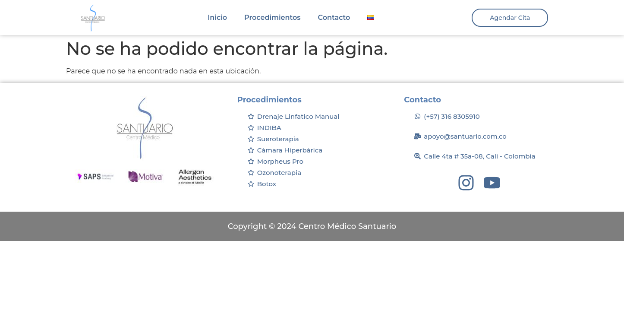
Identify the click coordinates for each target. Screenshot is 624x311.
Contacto (334, 17)
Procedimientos (272, 17)
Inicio (217, 17)
